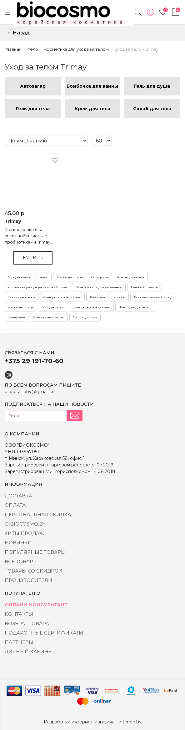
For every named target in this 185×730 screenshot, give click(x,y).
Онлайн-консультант (36, 605)
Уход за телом (53, 307)
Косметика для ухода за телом (76, 49)
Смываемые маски (48, 317)
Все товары (21, 561)
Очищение (100, 277)
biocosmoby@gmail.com (32, 391)
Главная (13, 49)
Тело (33, 49)
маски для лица (21, 307)
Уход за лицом (20, 277)
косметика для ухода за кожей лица (37, 287)
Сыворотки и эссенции (62, 297)
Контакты (19, 614)
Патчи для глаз (85, 317)
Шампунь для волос (135, 307)
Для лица (97, 297)
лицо (44, 277)
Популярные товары (35, 552)
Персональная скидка (38, 514)
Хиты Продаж (24, 533)
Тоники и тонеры (144, 287)
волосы (119, 297)
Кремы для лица (130, 277)
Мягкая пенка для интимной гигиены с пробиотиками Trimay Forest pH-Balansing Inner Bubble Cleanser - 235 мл (31, 236)
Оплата (15, 505)
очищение (16, 317)
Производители (28, 580)
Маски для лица (70, 277)
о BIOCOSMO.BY (25, 524)
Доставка (18, 496)
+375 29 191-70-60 (34, 361)
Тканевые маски (21, 297)
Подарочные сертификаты (44, 633)
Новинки (18, 543)
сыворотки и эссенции (91, 307)
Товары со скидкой (33, 571)
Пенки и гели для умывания (98, 287)
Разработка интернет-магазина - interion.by (93, 722)
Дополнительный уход (152, 297)
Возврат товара (27, 623)
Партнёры (19, 642)
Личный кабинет (29, 652)
